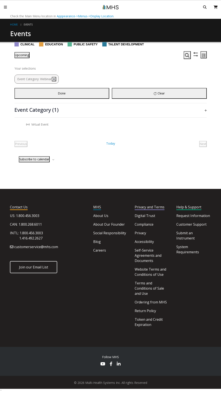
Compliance (144, 224)
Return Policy (145, 310)
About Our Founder (109, 224)
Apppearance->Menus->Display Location (85, 16)
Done (62, 93)
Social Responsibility (109, 233)
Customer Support (191, 224)
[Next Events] (203, 144)
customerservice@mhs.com (36, 246)
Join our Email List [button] (33, 267)
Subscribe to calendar (34, 159)
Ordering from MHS (151, 302)
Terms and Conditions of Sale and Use (149, 288)
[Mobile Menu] (5, 7)
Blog (97, 241)
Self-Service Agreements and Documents (148, 255)
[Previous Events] (20, 144)
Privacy (140, 233)
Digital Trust (145, 215)
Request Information (193, 215)
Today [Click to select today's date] (110, 143)
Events (28, 24)
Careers (99, 250)
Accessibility (144, 241)
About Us (100, 215)
